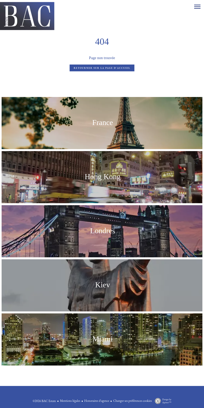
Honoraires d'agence (96, 401)
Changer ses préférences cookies (132, 401)
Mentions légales (70, 401)
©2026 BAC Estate (44, 401)
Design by (162, 401)
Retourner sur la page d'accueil (102, 68)
